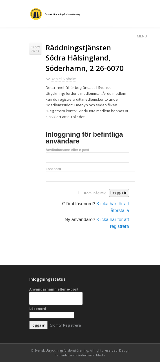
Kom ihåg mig (95, 193)
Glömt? (55, 325)
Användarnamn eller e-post (67, 150)
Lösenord (53, 169)
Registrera (72, 325)
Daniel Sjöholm (63, 78)
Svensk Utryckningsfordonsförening (61, 350)
